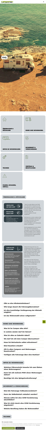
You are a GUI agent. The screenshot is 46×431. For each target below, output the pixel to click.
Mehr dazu (38, 425)
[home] (7, 2)
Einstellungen (20, 428)
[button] (43, 2)
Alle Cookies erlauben (8, 428)
